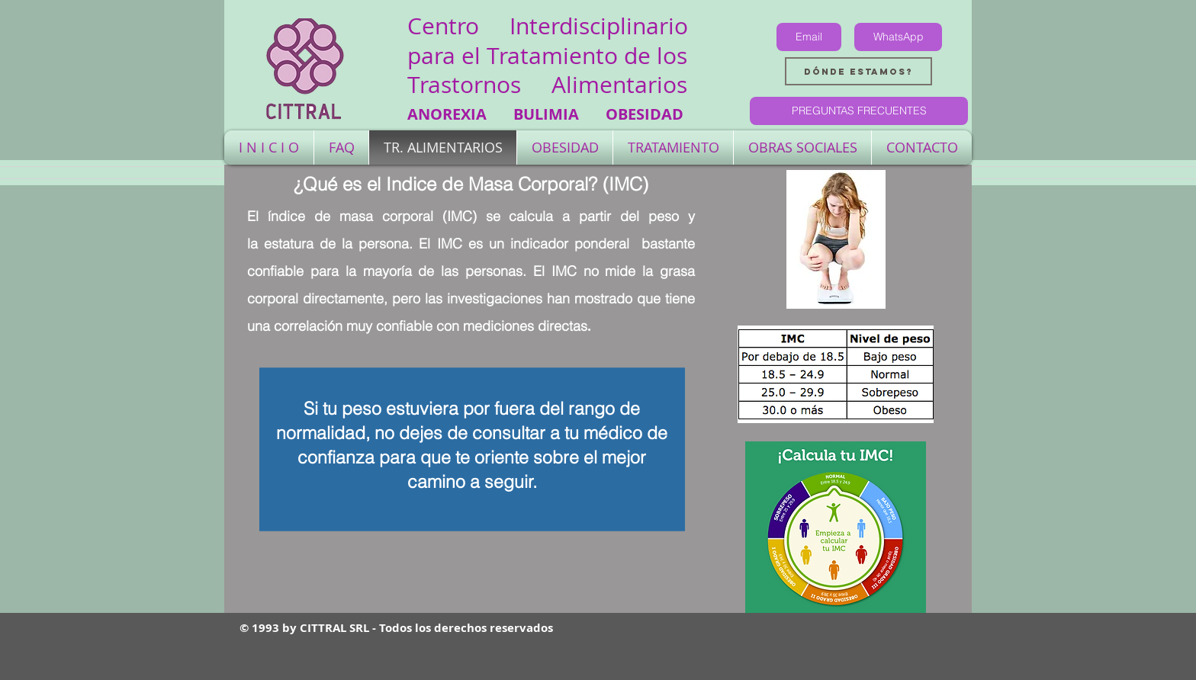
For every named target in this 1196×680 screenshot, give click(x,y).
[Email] (808, 37)
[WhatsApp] (898, 37)
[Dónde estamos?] (858, 71)
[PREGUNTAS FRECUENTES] (859, 111)
